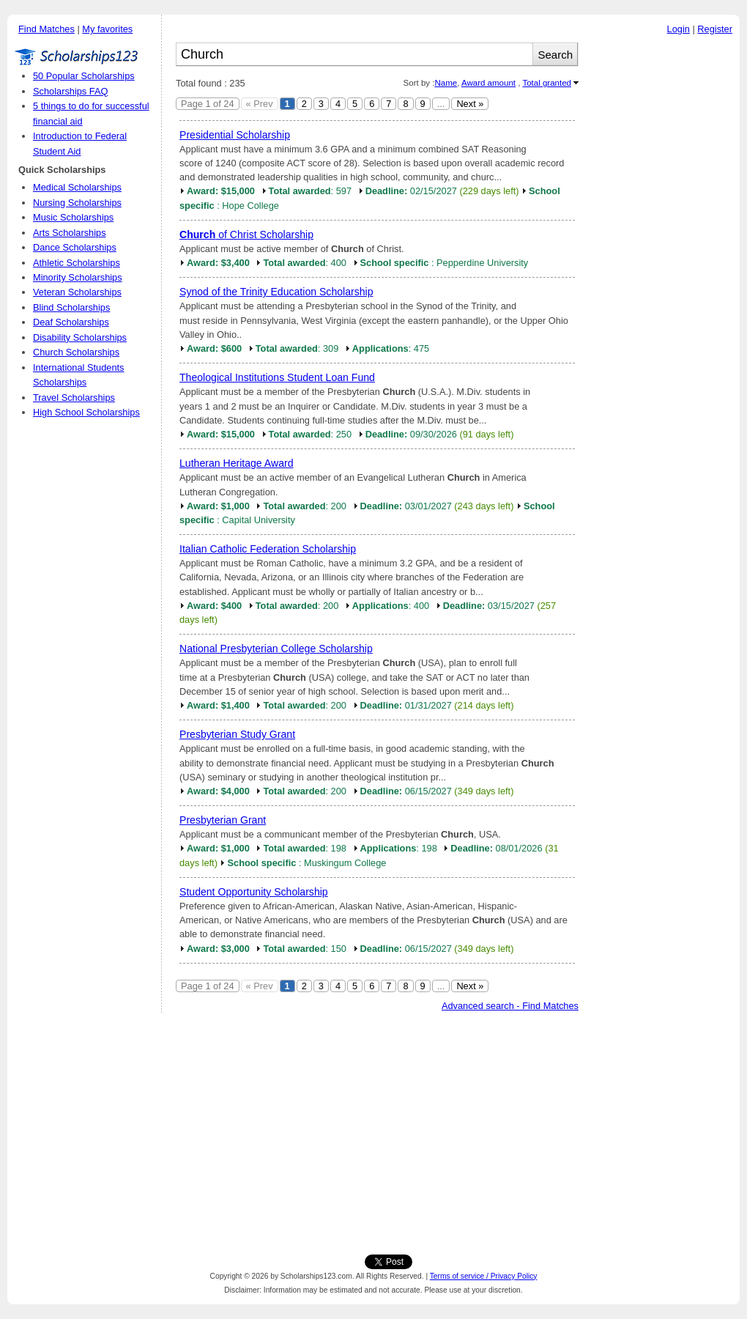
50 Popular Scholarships (84, 75)
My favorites (107, 28)
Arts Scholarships (69, 232)
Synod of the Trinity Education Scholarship (276, 292)
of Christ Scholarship (246, 234)
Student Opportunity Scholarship (253, 892)
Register (714, 28)
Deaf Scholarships (71, 322)
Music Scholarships (73, 217)
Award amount (488, 82)
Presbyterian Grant (222, 820)
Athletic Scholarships (76, 262)
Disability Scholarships (80, 337)
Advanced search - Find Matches (510, 1005)
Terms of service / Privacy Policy (484, 1276)
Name (445, 82)
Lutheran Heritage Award (236, 463)
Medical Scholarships (77, 187)
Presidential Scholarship (234, 135)
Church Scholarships (76, 352)
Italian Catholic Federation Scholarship (267, 549)
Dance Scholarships (74, 247)
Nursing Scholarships (77, 202)
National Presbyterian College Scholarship (276, 648)
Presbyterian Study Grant (237, 734)
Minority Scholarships (77, 277)
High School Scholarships (86, 412)
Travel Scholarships (74, 397)
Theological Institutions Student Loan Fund (277, 377)
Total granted (546, 82)
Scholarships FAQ (70, 91)
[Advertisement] (662, 263)
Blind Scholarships (71, 307)
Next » (469, 103)
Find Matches (46, 28)
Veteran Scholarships (77, 292)
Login (678, 28)
